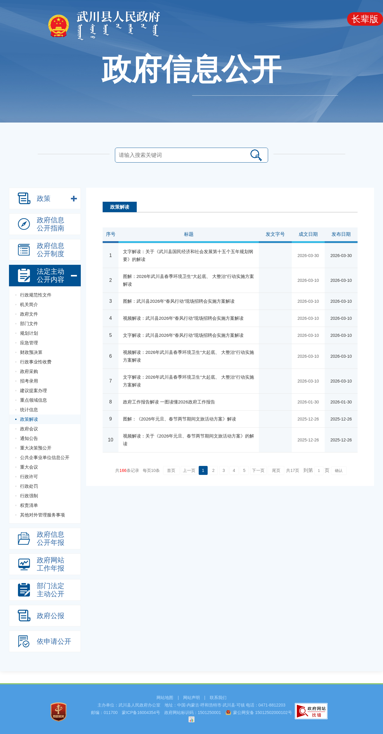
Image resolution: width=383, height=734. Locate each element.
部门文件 (29, 323)
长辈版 (365, 19)
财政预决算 (31, 352)
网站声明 (191, 697)
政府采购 (29, 371)
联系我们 (218, 697)
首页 (171, 470)
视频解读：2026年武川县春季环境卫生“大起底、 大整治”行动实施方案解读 (188, 356)
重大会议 (29, 467)
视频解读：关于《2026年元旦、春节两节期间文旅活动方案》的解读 (188, 439)
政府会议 (29, 428)
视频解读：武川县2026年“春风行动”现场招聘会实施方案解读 (183, 318)
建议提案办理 (33, 390)
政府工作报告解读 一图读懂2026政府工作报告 (169, 401)
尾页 (276, 470)
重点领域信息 (33, 400)
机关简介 (29, 304)
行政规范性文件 (35, 294)
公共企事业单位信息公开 (44, 457)
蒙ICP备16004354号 (141, 712)
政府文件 (29, 313)
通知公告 (29, 438)
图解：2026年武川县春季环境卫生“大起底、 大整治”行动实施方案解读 (188, 280)
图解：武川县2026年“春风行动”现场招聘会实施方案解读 (179, 301)
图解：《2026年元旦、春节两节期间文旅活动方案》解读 (179, 418)
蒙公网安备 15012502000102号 (262, 712)
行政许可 (29, 476)
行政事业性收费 (35, 361)
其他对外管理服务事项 (42, 514)
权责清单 (29, 505)
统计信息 (29, 409)
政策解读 (29, 419)
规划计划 (29, 333)
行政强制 (29, 495)
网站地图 (164, 697)
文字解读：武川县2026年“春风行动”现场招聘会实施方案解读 (183, 335)
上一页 (189, 470)
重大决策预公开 (35, 447)
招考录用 (29, 380)
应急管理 (29, 342)
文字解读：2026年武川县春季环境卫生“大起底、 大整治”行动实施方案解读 (188, 380)
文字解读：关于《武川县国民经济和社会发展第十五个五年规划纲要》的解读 (188, 255)
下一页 (258, 470)
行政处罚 (29, 486)
